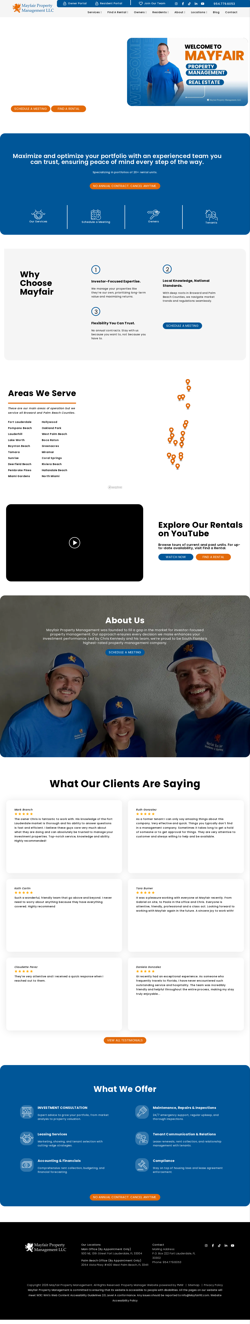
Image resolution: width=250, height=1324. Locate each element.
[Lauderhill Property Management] (175, 443)
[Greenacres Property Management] (183, 397)
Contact (231, 12)
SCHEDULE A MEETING (182, 326)
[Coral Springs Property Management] (171, 431)
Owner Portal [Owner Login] (75, 3)
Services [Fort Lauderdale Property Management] (94, 12)
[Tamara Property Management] (172, 436)
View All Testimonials (125, 1040)
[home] (33, 8)
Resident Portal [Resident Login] (108, 3)
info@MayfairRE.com (195, 1295)
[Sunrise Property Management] (170, 441)
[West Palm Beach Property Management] (189, 389)
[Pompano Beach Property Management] (183, 434)
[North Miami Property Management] (177, 467)
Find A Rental (213, 557)
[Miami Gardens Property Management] (173, 462)
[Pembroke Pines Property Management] (169, 456)
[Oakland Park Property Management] (182, 440)
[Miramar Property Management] (173, 458)
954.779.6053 (224, 4)
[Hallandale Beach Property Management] (181, 458)
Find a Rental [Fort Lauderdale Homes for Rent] (116, 12)
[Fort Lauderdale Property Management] (181, 445)
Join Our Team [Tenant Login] (152, 3)
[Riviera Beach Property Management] (188, 382)
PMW (180, 1285)
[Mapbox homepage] (115, 487)
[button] (176, 4)
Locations (198, 12)
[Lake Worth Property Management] (179, 398)
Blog (216, 12)
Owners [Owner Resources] (139, 12)
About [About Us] (178, 12)
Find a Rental (68, 109)
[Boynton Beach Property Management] (188, 406)
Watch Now (176, 557)
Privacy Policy (213, 1285)
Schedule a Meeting (30, 109)
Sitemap (194, 1285)
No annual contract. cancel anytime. (125, 186)
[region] (175, 432)
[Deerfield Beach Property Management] (185, 426)
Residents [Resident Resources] (159, 12)
